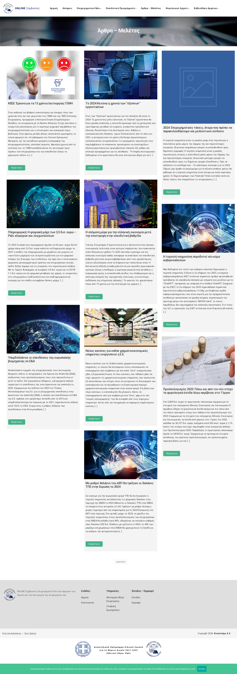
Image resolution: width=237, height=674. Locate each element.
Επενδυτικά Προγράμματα (121, 8)
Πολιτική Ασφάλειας (11, 633)
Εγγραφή (136, 602)
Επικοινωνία (87, 602)
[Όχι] (233, 670)
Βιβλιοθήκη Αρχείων (206, 8)
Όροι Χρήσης (30, 633)
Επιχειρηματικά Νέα (89, 8)
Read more (16, 168)
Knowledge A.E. (222, 633)
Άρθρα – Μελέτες (151, 8)
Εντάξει (202, 669)
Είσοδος (136, 597)
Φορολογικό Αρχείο (177, 8)
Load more (120, 562)
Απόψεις (67, 8)
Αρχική (54, 8)
